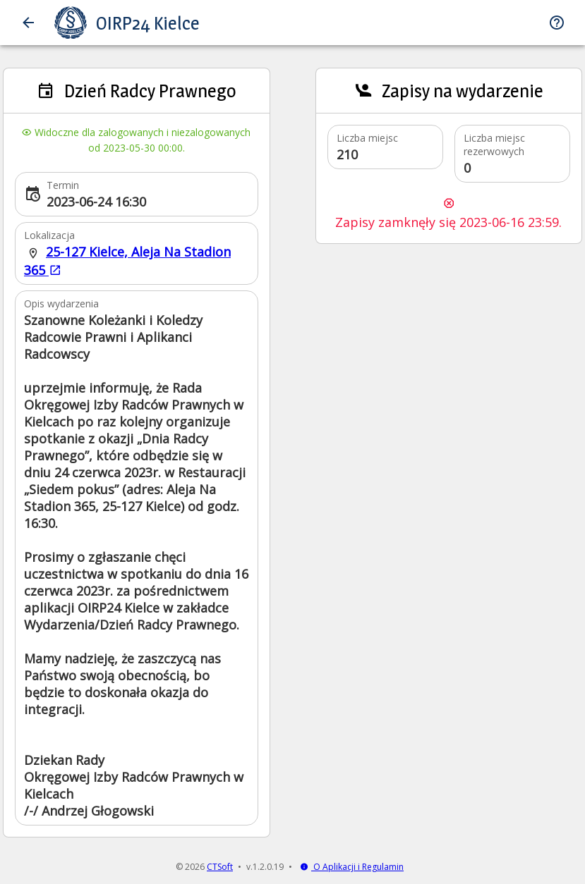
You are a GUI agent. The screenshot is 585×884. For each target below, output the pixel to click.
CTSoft (220, 867)
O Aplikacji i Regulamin (352, 867)
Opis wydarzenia (61, 303)
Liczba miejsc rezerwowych (494, 144)
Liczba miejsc (367, 138)
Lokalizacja (49, 235)
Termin (63, 185)
